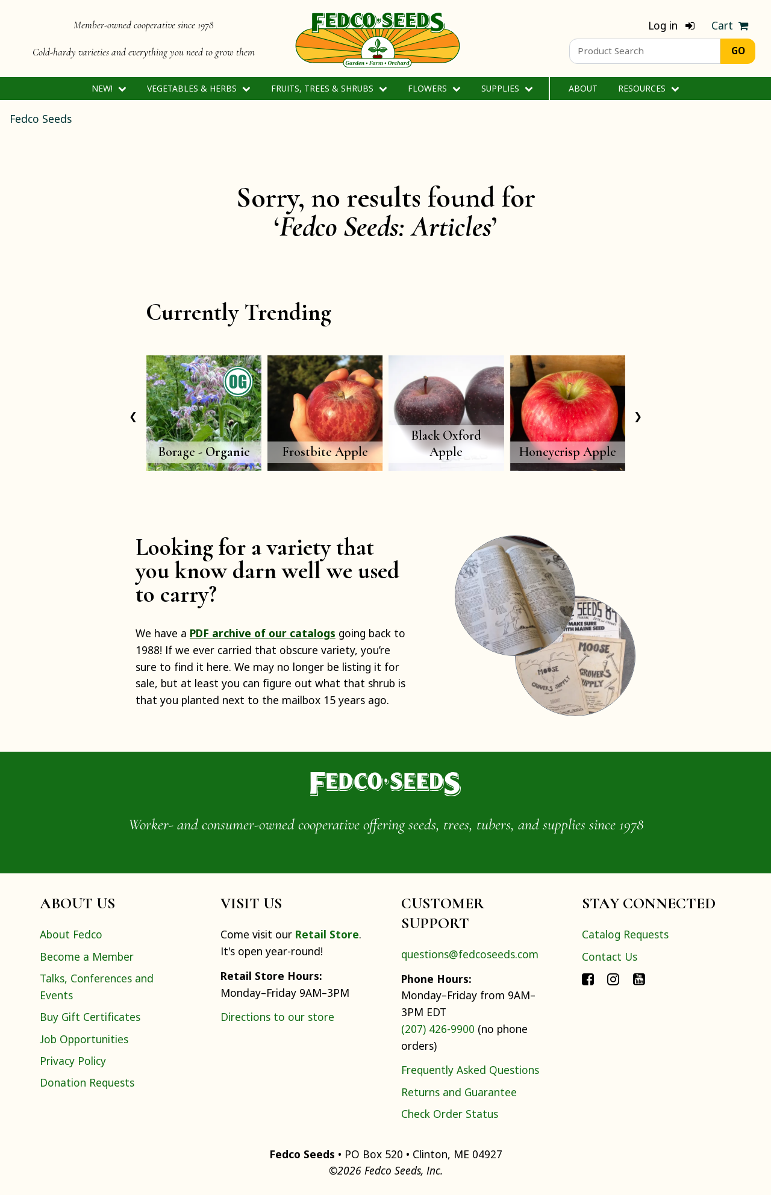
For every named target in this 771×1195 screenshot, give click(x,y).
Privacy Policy (73, 1060)
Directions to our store (277, 1016)
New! (109, 88)
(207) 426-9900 (438, 1029)
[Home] (377, 38)
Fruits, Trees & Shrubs (329, 88)
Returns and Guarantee (459, 1092)
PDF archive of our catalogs (263, 633)
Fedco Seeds (41, 118)
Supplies (506, 88)
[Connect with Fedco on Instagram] (613, 978)
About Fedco (71, 934)
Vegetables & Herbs (198, 88)
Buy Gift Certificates (90, 1016)
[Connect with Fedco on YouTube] (639, 978)
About (583, 88)
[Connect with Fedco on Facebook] (588, 978)
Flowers (434, 88)
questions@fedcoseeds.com (469, 954)
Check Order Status (449, 1113)
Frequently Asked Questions (470, 1069)
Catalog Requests (625, 934)
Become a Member (87, 956)
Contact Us (609, 956)
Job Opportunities (84, 1039)
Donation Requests (87, 1082)
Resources (648, 88)
